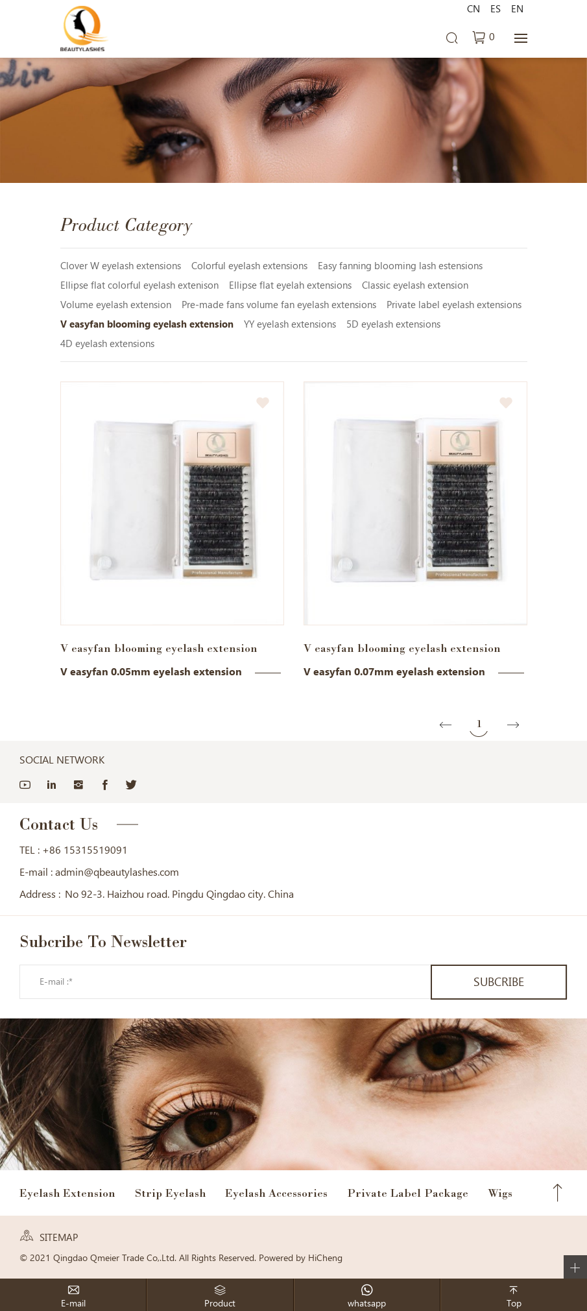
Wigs (500, 1193)
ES (495, 9)
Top (558, 1193)
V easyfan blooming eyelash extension (147, 324)
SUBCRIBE (498, 982)
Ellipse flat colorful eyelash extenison (139, 285)
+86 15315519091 (85, 850)
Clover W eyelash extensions (120, 266)
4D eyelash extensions (107, 344)
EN (517, 9)
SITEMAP (59, 1238)
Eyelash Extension (67, 1193)
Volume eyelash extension (115, 305)
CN (473, 9)
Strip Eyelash (170, 1193)
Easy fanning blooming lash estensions (400, 266)
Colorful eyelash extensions (249, 266)
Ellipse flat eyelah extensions (290, 285)
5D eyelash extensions (393, 324)
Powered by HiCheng (300, 1258)
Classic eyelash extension (415, 285)
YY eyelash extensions (290, 324)
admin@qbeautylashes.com (117, 872)
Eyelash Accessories (276, 1193)
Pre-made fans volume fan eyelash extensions (279, 305)
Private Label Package (407, 1193)
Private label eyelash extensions (454, 305)
